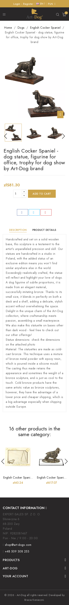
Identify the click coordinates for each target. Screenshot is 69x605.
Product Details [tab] (44, 230)
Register (28, 4)
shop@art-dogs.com (18, 545)
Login (17, 4)
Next (66, 461)
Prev (3, 461)
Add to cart (42, 194)
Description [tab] (18, 230)
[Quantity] (17, 194)
